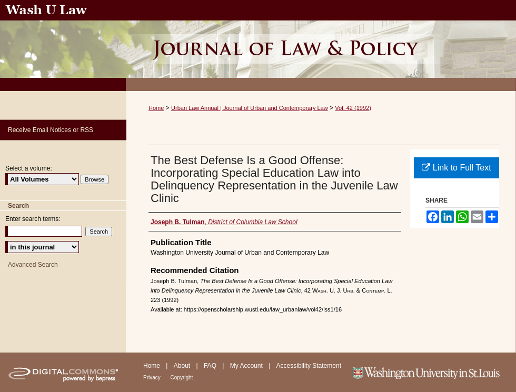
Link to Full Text (456, 167)
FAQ (211, 365)
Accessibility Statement (308, 365)
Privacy (152, 377)
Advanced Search (33, 264)
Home (156, 108)
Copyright (182, 377)
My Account (247, 365)
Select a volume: (28, 168)
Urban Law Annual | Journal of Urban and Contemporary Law (249, 108)
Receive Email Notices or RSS (50, 130)
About (183, 365)
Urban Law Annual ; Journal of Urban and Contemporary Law (321, 45)
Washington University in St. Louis (433, 372)
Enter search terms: (33, 219)
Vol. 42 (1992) (353, 108)
